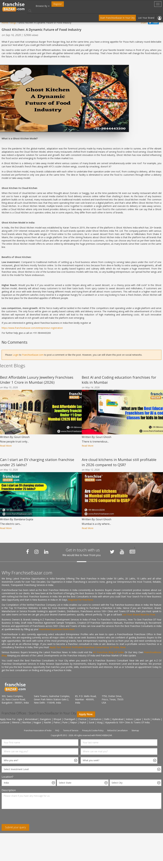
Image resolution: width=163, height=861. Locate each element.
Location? (7, 777)
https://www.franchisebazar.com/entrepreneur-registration (32, 327)
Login (15, 354)
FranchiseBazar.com (32, 354)
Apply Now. (86, 714)
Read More (6, 445)
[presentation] (26, 817)
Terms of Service (70, 730)
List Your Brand (146, 17)
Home (5, 22)
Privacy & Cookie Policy (92, 730)
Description (9, 790)
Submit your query (15, 827)
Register (58, 4)
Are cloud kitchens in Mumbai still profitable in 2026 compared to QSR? (119, 462)
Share (144, 22)
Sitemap (135, 730)
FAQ (57, 730)
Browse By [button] (42, 5)
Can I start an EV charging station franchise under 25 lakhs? (37, 462)
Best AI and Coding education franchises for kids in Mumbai (119, 380)
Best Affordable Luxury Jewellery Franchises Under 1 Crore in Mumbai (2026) (36, 380)
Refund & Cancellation (117, 730)
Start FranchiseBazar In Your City (117, 17)
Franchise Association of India (37, 730)
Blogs (13, 22)
